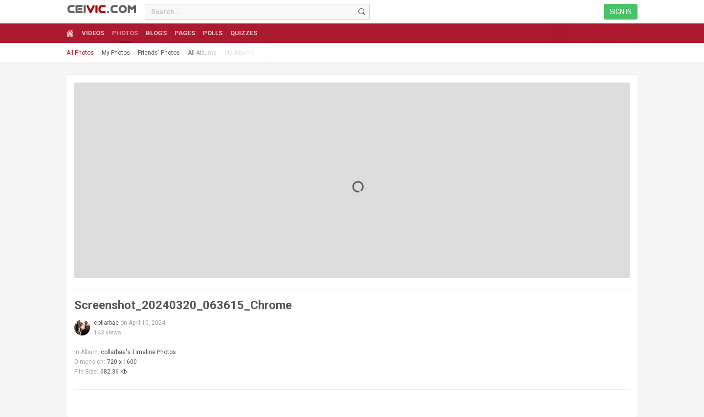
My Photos (116, 52)
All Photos (80, 52)
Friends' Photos (159, 52)
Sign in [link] (621, 12)
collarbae (106, 322)
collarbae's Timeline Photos (138, 352)
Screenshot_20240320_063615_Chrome (183, 305)
